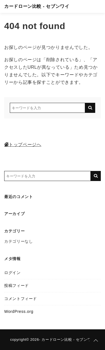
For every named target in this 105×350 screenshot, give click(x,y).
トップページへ (22, 144)
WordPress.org (18, 311)
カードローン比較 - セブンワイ (36, 6)
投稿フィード (16, 285)
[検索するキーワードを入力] (47, 108)
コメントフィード (20, 298)
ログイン (12, 272)
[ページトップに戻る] (95, 340)
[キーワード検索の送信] (90, 108)
